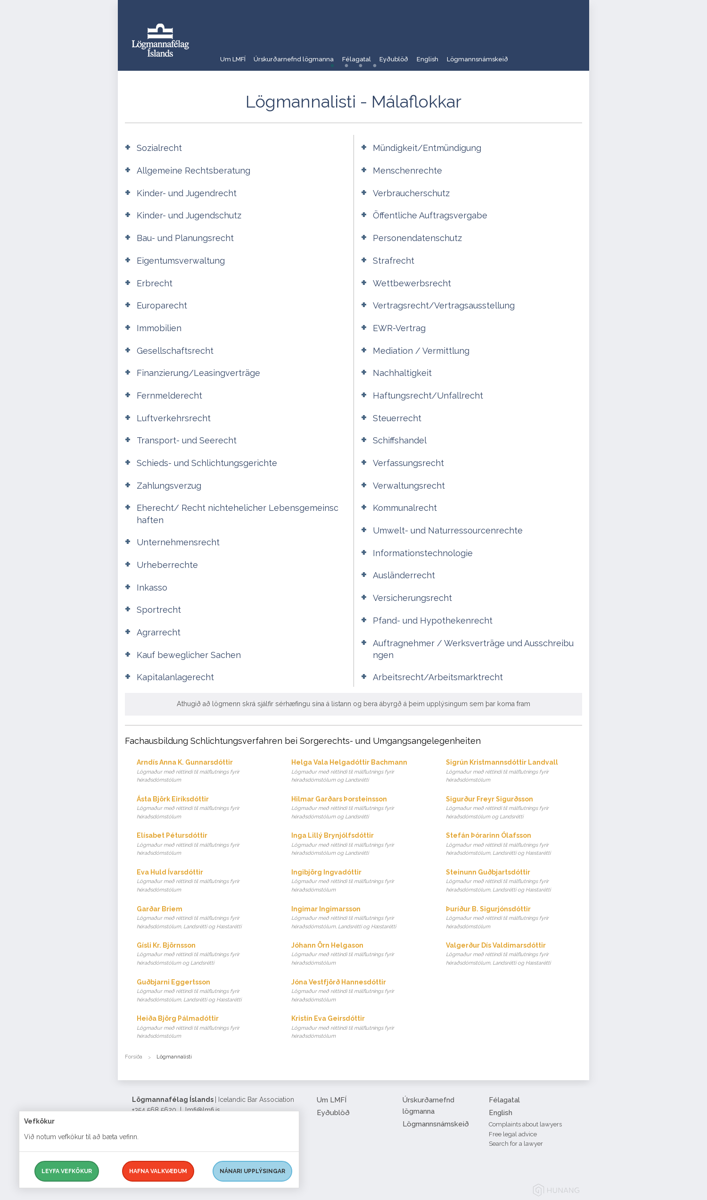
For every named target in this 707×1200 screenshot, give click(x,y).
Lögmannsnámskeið (522, 54)
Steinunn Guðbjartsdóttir (514, 881)
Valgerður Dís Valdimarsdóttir (514, 954)
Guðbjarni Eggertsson (205, 991)
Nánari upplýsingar (252, 1171)
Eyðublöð (422, 54)
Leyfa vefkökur (66, 1171)
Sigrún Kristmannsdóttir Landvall (514, 771)
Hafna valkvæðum (158, 1171)
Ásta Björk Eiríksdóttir (205, 808)
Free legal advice (513, 1134)
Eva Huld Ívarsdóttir (205, 881)
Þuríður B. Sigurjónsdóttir (514, 918)
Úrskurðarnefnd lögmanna (303, 54)
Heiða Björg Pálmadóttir (205, 1028)
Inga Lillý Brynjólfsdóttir (359, 845)
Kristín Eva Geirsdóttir (359, 1028)
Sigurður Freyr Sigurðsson (514, 808)
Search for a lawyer (516, 1143)
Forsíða (133, 1057)
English (463, 54)
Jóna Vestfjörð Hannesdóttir (359, 991)
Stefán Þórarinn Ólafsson (514, 845)
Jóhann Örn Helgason (359, 954)
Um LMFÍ (233, 54)
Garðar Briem (205, 918)
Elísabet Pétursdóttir (205, 845)
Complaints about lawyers (525, 1124)
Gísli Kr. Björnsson (205, 954)
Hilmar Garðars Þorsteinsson (359, 808)
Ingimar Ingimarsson (359, 918)
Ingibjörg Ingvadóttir (359, 881)
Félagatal (376, 54)
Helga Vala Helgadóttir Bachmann (359, 771)
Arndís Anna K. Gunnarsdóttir (205, 771)
